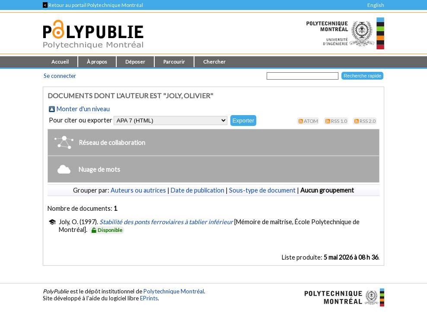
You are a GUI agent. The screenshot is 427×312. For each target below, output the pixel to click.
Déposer (135, 61)
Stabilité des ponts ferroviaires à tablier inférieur (166, 221)
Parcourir (174, 61)
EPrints (149, 298)
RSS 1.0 (339, 121)
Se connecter (60, 75)
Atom (311, 121)
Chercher (214, 61)
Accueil (60, 61)
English (375, 5)
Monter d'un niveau (83, 109)
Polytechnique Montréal (173, 291)
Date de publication (197, 190)
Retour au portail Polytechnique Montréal (93, 5)
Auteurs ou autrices (138, 190)
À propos (97, 61)
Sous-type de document (262, 190)
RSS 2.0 (368, 121)
